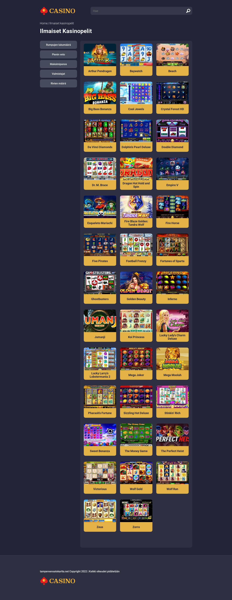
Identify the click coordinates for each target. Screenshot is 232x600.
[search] (188, 11)
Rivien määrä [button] (58, 83)
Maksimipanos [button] (58, 64)
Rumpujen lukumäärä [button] (58, 44)
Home (44, 23)
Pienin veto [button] (58, 54)
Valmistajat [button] (58, 73)
